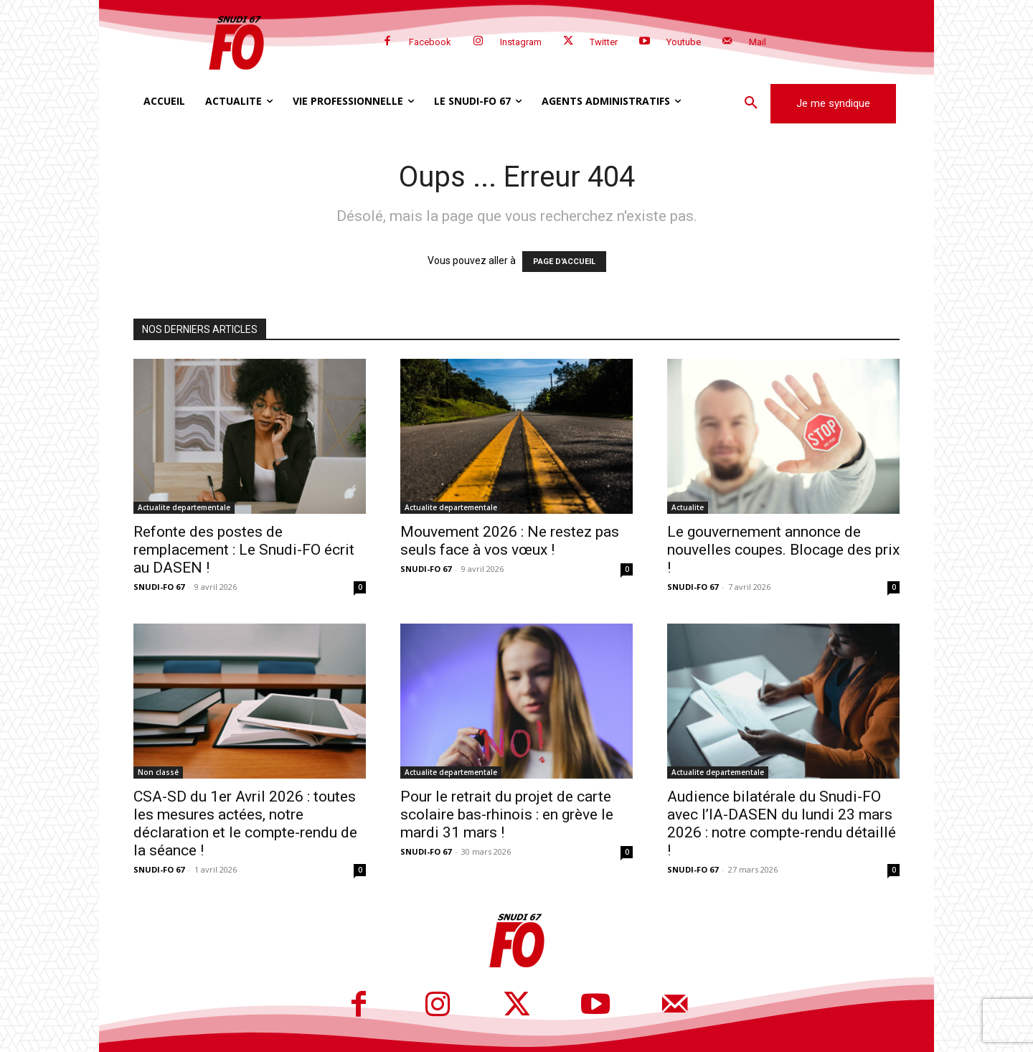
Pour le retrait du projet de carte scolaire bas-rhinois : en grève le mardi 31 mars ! (506, 814)
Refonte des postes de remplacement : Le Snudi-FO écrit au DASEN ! (243, 549)
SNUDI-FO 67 (158, 586)
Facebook (430, 42)
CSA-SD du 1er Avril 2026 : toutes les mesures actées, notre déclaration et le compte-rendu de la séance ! (245, 823)
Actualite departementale (184, 507)
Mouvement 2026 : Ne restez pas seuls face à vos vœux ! (509, 540)
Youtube (683, 42)
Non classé (158, 772)
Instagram (521, 42)
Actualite (687, 507)
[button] (751, 103)
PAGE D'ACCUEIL (564, 261)
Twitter (604, 42)
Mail (757, 42)
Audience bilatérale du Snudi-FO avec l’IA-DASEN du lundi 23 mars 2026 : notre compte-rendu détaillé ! (781, 823)
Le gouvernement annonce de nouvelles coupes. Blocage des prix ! (783, 549)
